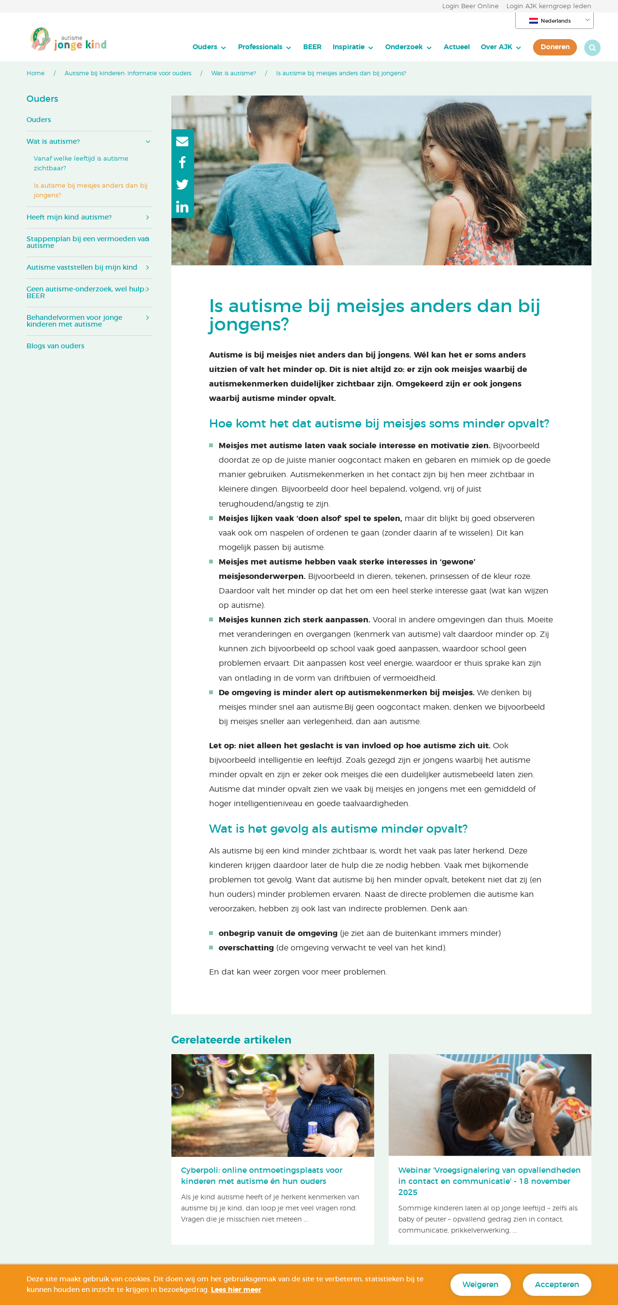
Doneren (546, 47)
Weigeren (481, 1285)
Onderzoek (395, 47)
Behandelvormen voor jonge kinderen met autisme (74, 321)
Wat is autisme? (233, 73)
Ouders (195, 47)
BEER (303, 47)
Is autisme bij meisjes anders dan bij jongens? (90, 191)
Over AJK (487, 47)
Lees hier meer (236, 1290)
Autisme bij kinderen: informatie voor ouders (128, 73)
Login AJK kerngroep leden (548, 6)
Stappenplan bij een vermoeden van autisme (88, 242)
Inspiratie (339, 47)
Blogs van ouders (55, 346)
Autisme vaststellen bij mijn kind (82, 267)
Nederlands (550, 21)
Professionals (251, 47)
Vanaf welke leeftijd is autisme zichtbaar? (81, 164)
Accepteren (557, 1285)
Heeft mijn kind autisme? (69, 217)
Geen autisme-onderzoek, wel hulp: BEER (86, 293)
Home (35, 73)
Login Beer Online (470, 6)
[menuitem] (200, 47)
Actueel (448, 47)
